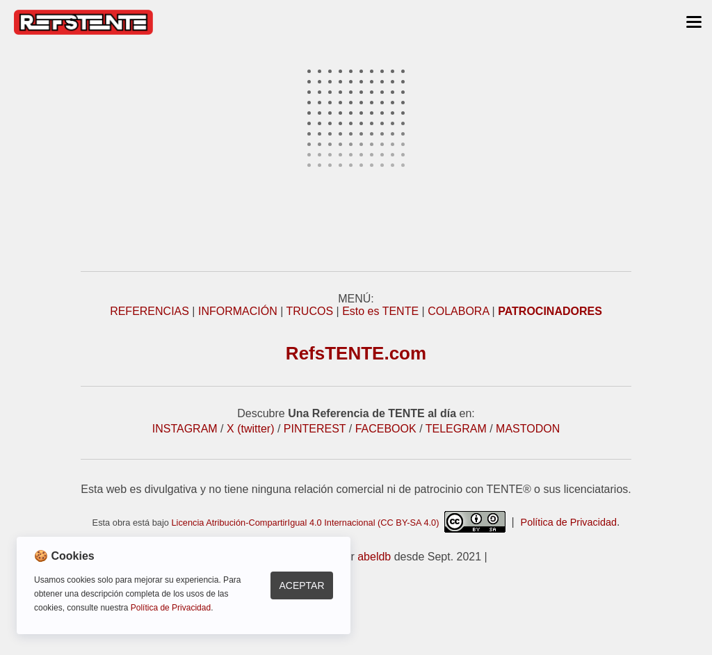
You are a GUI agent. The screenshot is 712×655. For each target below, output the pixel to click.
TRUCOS (310, 311)
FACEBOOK (385, 429)
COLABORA (458, 311)
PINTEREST (315, 429)
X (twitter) (250, 429)
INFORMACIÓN (237, 311)
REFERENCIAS (149, 311)
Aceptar (301, 585)
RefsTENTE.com (356, 353)
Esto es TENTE (380, 311)
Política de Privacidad (569, 522)
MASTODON (528, 429)
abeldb (374, 557)
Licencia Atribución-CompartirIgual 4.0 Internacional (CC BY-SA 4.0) (338, 522)
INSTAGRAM (185, 429)
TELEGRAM (456, 429)
